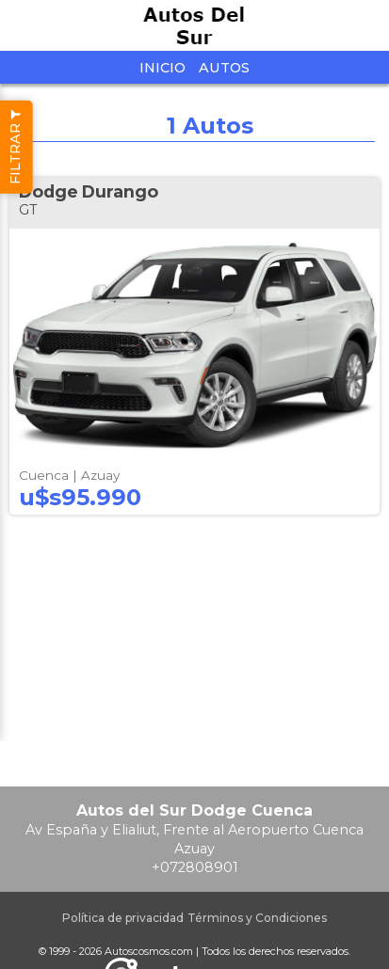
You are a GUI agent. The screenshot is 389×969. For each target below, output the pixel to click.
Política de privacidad (123, 918)
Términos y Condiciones (257, 918)
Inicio (162, 67)
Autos (224, 67)
